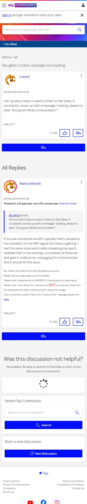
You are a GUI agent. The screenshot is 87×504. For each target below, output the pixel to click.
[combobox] (39, 29)
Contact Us (78, 488)
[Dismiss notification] (82, 15)
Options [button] (7, 57)
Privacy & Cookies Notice (16, 484)
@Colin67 (14, 215)
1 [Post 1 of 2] (9, 124)
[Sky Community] (23, 5)
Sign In (82, 6)
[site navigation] (4, 5)
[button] (81, 75)
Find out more (67, 203)
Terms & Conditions (73, 481)
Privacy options (11, 481)
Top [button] (45, 473)
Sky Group (8, 492)
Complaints (9, 488)
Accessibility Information (70, 484)
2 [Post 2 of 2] (9, 313)
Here (6, 299)
